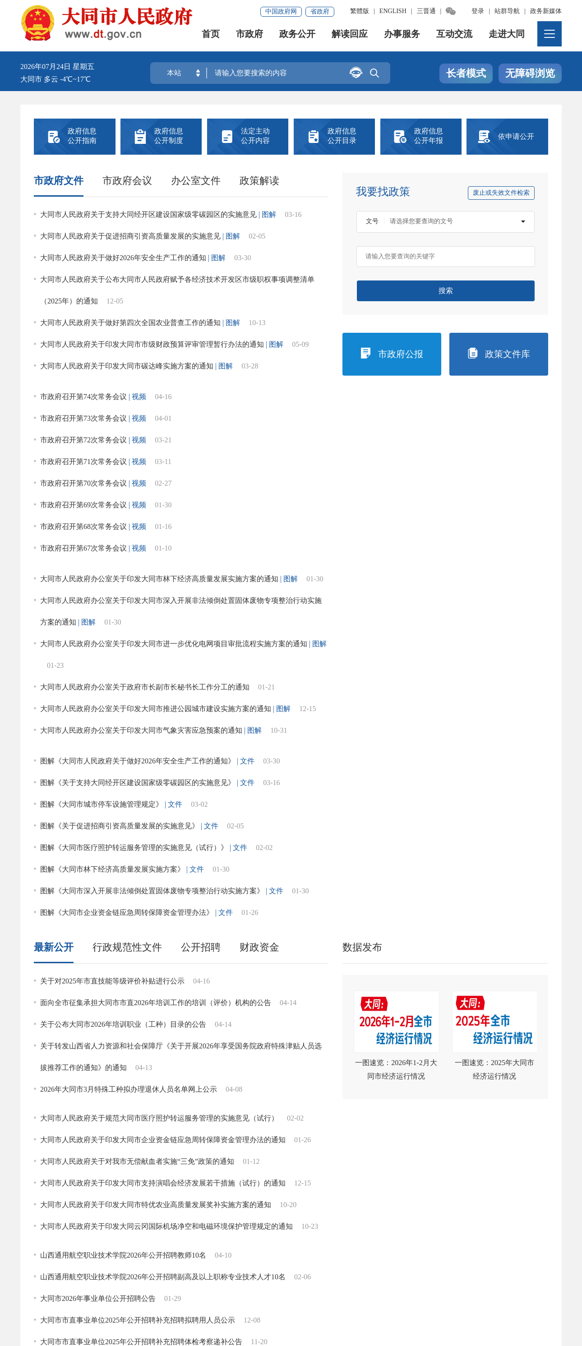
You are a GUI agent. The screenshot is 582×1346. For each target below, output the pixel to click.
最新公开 (54, 400)
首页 (212, 38)
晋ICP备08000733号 (221, 1300)
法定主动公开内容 (81, 582)
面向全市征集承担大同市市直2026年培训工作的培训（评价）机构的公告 (155, 456)
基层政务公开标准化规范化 (104, 960)
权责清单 (513, 694)
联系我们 (211, 1269)
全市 (516, 836)
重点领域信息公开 (81, 835)
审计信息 (142, 794)
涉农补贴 (83, 917)
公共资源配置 (513, 760)
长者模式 (466, 73)
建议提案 (216, 727)
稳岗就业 (291, 881)
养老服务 (394, 881)
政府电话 (68, 794)
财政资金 (259, 400)
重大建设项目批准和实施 (291, 660)
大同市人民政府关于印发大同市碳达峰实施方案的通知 (126, 366)
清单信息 (68, 727)
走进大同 (508, 38)
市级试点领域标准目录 (296, 1006)
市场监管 (216, 760)
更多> (540, 836)
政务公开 (298, 38)
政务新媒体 (546, 11)
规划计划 (291, 627)
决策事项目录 (142, 727)
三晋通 (426, 11)
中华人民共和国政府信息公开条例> (499, 583)
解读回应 (351, 38)
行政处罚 (513, 627)
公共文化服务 (187, 917)
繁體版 (359, 11)
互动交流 (455, 38)
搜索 (446, 290)
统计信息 (365, 627)
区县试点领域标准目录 (400, 1006)
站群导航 (507, 11)
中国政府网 (281, 11)
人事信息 (365, 694)
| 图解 (267, 214)
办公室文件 (196, 180)
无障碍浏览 (530, 73)
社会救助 (291, 917)
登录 (477, 11)
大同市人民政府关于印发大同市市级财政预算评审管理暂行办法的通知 (152, 344)
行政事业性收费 (142, 660)
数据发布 (362, 400)
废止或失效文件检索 (501, 192)
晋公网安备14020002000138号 (76, 1312)
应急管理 (142, 694)
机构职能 (216, 627)
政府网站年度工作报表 (513, 727)
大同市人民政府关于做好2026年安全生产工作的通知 (123, 258)
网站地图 (39, 1269)
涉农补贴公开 (187, 1042)
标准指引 (192, 1006)
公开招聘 (201, 400)
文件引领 (88, 1006)
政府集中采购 (216, 660)
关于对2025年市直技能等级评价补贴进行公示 (112, 434)
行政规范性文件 (127, 400)
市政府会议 (127, 180)
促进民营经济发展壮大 (83, 881)
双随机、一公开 (216, 694)
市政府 (250, 38)
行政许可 (439, 627)
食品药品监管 (187, 881)
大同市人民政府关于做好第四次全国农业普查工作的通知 (130, 322)
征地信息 (439, 694)
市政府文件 (58, 180)
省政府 (319, 11)
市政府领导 (69, 627)
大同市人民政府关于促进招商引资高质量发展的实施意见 (130, 236)
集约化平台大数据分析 (147, 1269)
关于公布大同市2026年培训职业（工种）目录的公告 (123, 478)
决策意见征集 (291, 727)
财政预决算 (69, 660)
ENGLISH (392, 11)
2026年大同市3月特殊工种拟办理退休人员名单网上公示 (128, 543)
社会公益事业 (291, 694)
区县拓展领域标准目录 (88, 1042)
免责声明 (82, 1269)
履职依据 (142, 627)
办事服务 (403, 38)
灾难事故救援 (394, 917)
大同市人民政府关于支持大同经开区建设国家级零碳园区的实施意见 (148, 214)
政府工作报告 (439, 727)
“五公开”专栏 (69, 1085)
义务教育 (499, 881)
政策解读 (259, 180)
